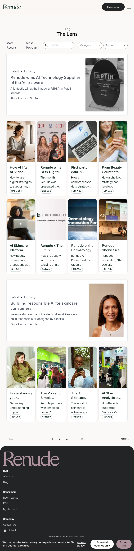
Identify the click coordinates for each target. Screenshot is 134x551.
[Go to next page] (124, 439)
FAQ (5, 503)
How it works (10, 497)
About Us (8, 476)
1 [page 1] (52, 439)
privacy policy (81, 544)
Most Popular (31, 45)
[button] (90, 45)
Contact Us (9, 524)
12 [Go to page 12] (82, 439)
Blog (5, 482)
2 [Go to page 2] (59, 439)
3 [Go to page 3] (67, 439)
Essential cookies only (102, 544)
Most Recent (11, 45)
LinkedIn (10, 530)
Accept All (124, 544)
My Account (10, 509)
